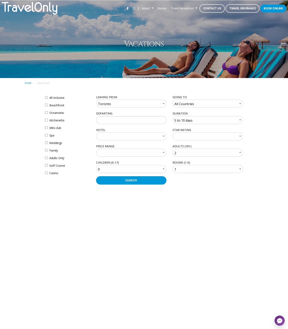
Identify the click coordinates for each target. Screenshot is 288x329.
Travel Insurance (242, 8)
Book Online (273, 8)
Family (53, 150)
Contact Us (212, 8)
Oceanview (56, 113)
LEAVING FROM (106, 97)
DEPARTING (104, 113)
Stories (162, 8)
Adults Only (56, 158)
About (146, 8)
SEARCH (131, 180)
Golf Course (57, 165)
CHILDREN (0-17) (107, 162)
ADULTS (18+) (182, 146)
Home (28, 83)
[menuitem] (127, 8)
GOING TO (180, 97)
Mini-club (55, 128)
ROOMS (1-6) (181, 162)
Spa (51, 135)
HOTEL (100, 130)
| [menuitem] (138, 8)
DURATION (180, 113)
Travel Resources (182, 8)
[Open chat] (280, 321)
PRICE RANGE (105, 146)
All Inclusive (56, 98)
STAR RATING (182, 130)
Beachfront (56, 105)
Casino (53, 173)
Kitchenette (56, 120)
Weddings (55, 143)
